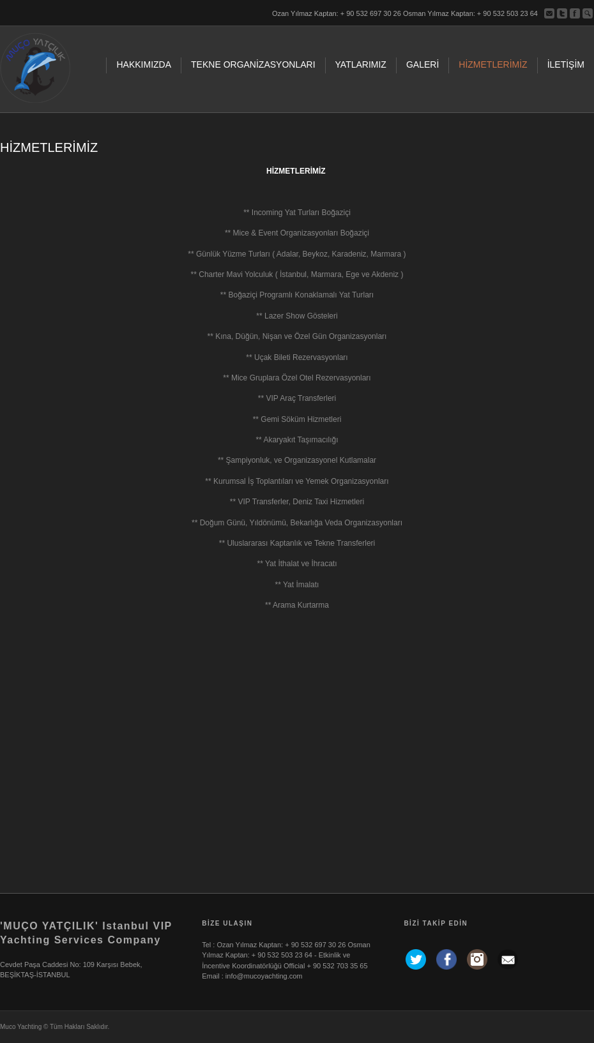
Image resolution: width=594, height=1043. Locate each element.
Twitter (562, 13)
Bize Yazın (549, 13)
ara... (587, 13)
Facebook (574, 13)
